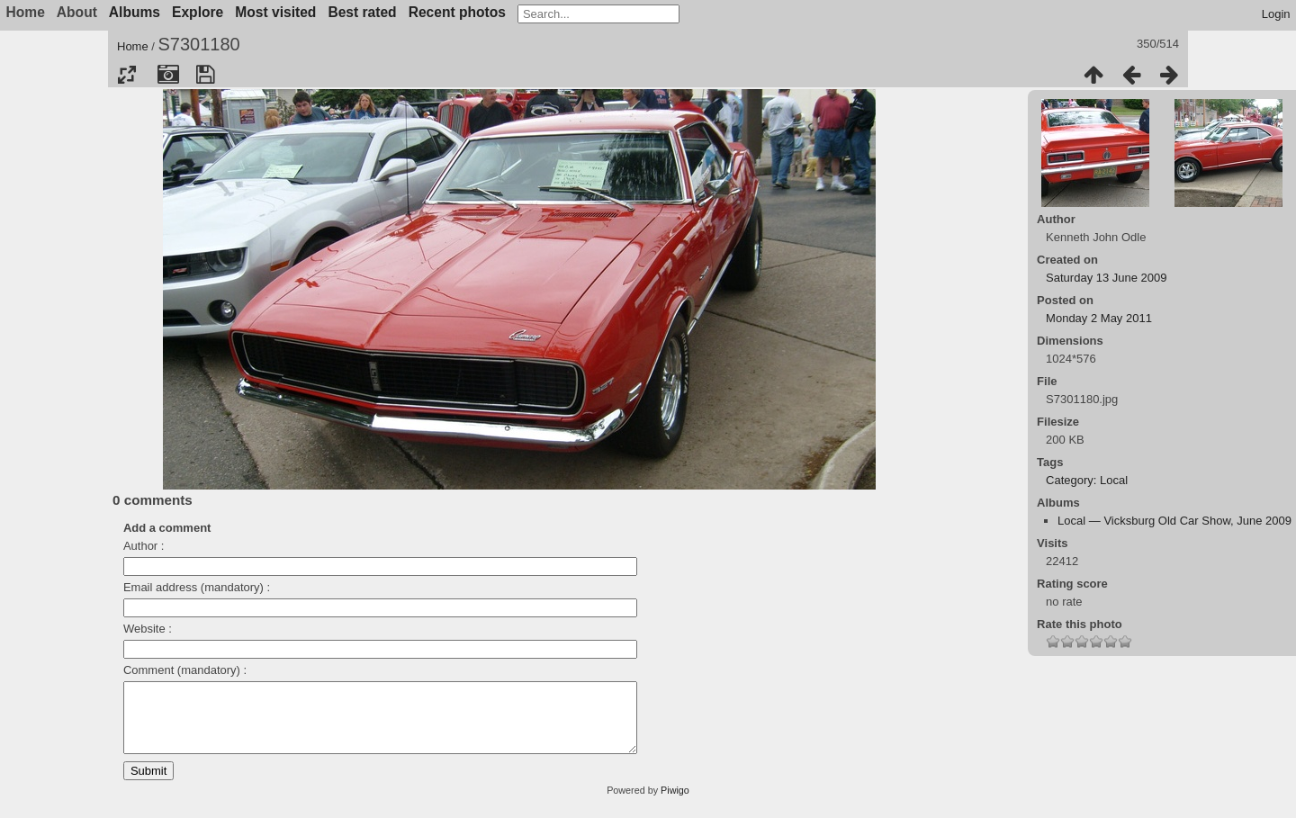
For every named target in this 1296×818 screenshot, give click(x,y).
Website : (147, 628)
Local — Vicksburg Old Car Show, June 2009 (1175, 520)
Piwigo (675, 803)
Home (132, 46)
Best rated (362, 12)
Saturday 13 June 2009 (1106, 277)
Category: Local (1087, 480)
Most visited (275, 12)
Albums (134, 12)
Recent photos (457, 12)
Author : (144, 546)
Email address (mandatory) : (196, 587)
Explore (197, 12)
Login (1276, 14)
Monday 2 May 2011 (1099, 318)
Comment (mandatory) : (185, 670)
